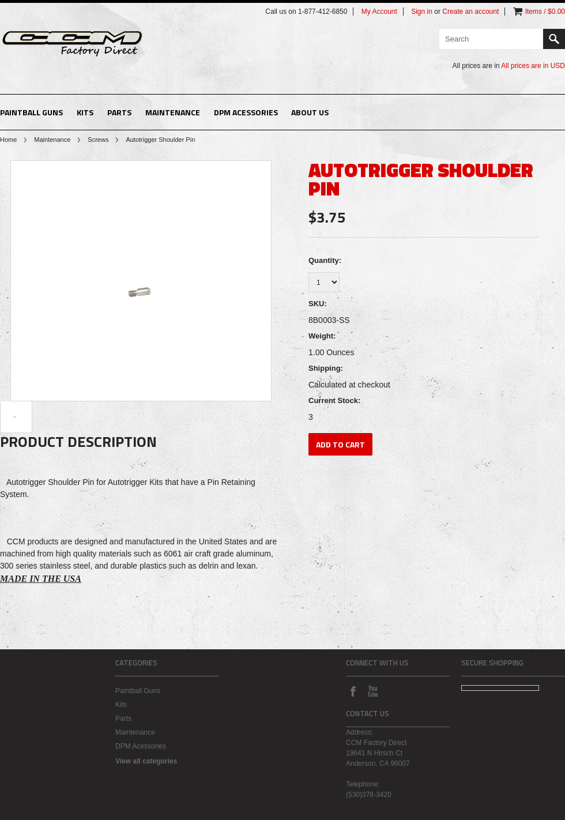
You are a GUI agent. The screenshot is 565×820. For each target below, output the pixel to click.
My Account (379, 11)
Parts (119, 112)
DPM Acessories (246, 112)
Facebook (353, 691)
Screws (98, 139)
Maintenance (172, 112)
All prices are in (533, 66)
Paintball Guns (31, 112)
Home (8, 139)
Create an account (470, 11)
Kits (85, 112)
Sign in (421, 11)
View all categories (146, 761)
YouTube (372, 691)
